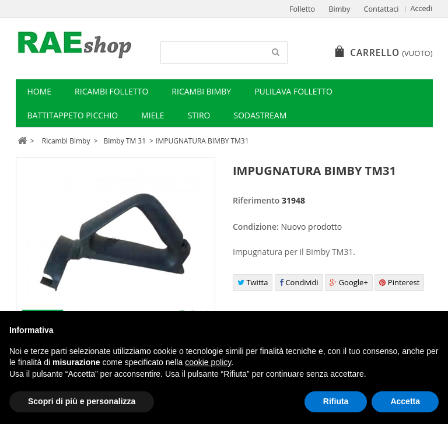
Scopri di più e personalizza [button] (81, 401)
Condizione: (256, 226)
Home (39, 91)
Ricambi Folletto (111, 91)
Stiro (199, 115)
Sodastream (259, 115)
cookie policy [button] (208, 362)
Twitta (252, 282)
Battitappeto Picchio (72, 115)
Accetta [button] (405, 401)
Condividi (298, 282)
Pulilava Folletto (293, 91)
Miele (152, 115)
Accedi (422, 8)
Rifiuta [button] (336, 401)
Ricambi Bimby (201, 91)
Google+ (349, 282)
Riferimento (256, 200)
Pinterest (399, 282)
